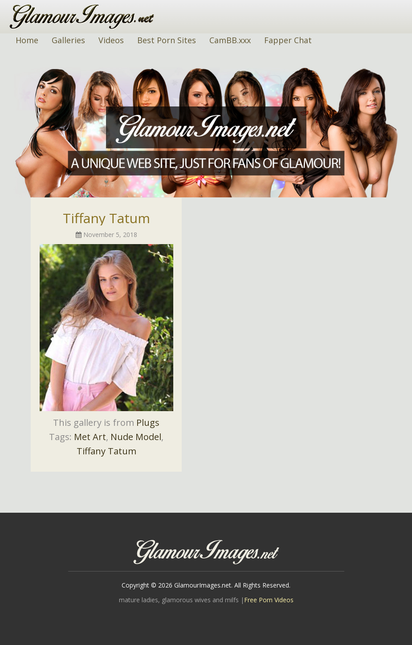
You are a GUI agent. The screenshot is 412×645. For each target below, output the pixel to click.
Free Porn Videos (269, 600)
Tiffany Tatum (106, 218)
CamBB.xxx (230, 40)
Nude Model (135, 437)
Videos (111, 40)
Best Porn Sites (166, 40)
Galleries (68, 40)
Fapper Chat (288, 40)
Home (27, 40)
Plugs (147, 422)
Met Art (90, 437)
